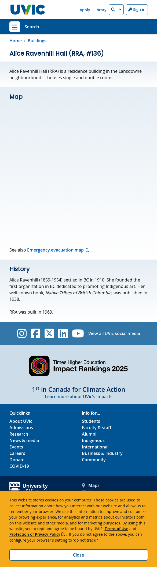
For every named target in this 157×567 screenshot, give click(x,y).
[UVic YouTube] (78, 333)
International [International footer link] (95, 447)
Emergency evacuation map (55, 250)
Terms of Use (116, 528)
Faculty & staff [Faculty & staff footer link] (96, 428)
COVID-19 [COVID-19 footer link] (19, 466)
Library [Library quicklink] (100, 9)
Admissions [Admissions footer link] (21, 428)
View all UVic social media (114, 333)
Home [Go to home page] (15, 41)
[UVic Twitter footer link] (49, 333)
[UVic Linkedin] (63, 333)
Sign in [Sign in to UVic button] (136, 9)
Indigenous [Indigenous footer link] (93, 440)
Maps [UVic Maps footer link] (91, 485)
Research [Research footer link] (18, 434)
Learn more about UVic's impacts (78, 396)
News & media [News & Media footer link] (24, 440)
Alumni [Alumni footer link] (89, 434)
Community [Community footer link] (94, 460)
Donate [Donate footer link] (16, 460)
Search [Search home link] (31, 27)
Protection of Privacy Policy (34, 534)
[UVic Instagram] (22, 333)
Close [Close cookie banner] (78, 555)
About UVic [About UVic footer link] (20, 421)
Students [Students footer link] (91, 421)
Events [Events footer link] (16, 447)
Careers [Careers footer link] (17, 453)
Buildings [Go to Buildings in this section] (37, 41)
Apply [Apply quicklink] (85, 9)
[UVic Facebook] (35, 333)
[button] (116, 9)
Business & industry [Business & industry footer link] (102, 453)
